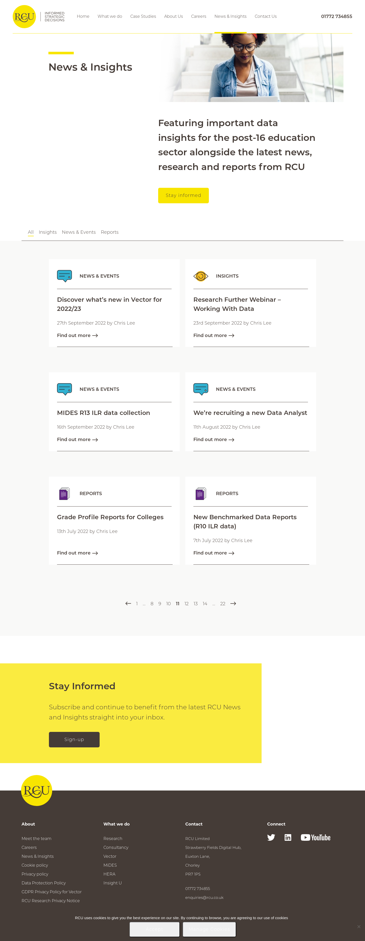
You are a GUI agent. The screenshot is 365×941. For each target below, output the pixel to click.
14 (205, 604)
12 (187, 604)
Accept (154, 929)
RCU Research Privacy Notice (51, 900)
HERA (109, 874)
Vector (109, 856)
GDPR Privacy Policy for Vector (52, 891)
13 (196, 604)
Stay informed (183, 195)
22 (222, 604)
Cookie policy (35, 865)
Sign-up (74, 739)
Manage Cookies (209, 929)
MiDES (110, 865)
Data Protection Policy (44, 883)
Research (112, 838)
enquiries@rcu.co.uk (204, 897)
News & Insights (38, 856)
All (31, 232)
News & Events (79, 232)
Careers (29, 847)
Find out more (77, 335)
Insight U (112, 883)
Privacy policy (35, 874)
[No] (358, 926)
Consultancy (115, 847)
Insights (48, 232)
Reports (110, 232)
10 (168, 604)
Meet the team (36, 838)
